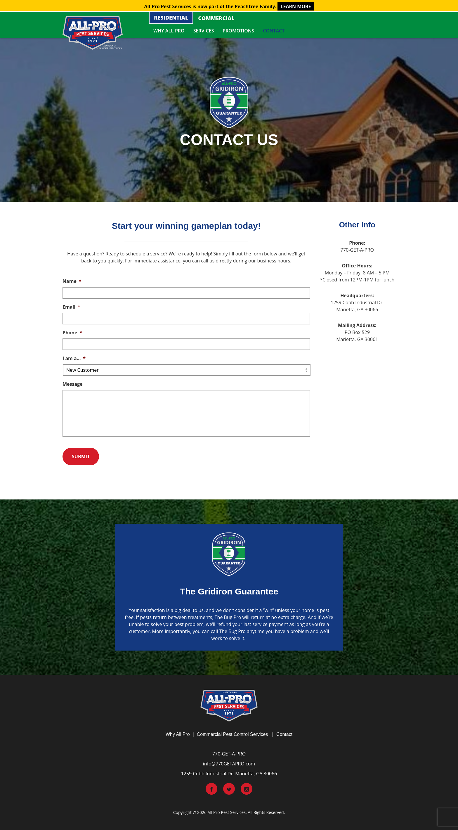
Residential (171, 17)
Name (72, 281)
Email (71, 307)
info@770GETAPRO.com (229, 763)
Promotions (238, 30)
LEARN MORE (295, 6)
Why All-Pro (169, 30)
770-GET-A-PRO (229, 754)
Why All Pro (178, 734)
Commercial (216, 18)
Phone (72, 333)
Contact (273, 30)
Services (203, 30)
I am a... (74, 358)
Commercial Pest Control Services (232, 734)
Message (73, 384)
